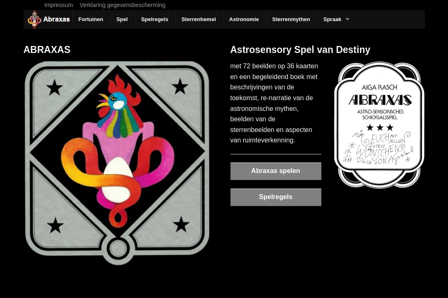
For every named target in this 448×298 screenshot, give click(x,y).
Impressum (58, 5)
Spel (121, 19)
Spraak (332, 19)
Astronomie (244, 19)
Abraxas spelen (275, 170)
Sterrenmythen (291, 19)
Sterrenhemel (199, 19)
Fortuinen (91, 19)
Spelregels (154, 19)
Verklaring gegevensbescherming (122, 5)
